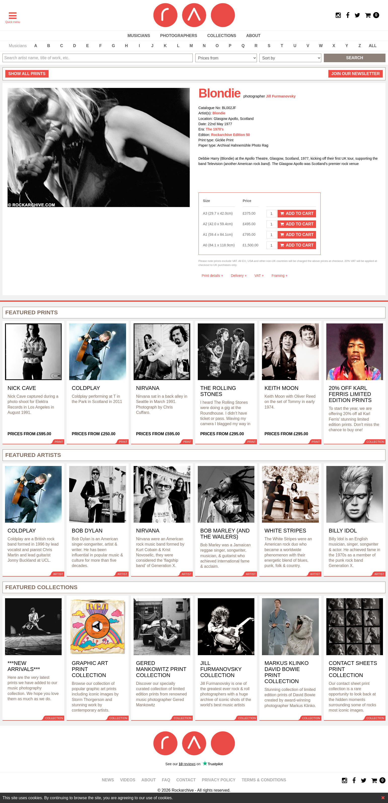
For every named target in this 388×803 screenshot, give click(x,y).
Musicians (139, 36)
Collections (221, 36)
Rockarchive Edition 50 (230, 135)
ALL (373, 46)
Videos (127, 780)
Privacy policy (219, 780)
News (108, 780)
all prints (27, 74)
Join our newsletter (355, 74)
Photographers (178, 36)
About (253, 36)
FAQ (166, 780)
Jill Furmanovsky (281, 96)
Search (354, 58)
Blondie (219, 113)
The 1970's (215, 129)
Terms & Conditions (264, 780)
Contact (186, 780)
